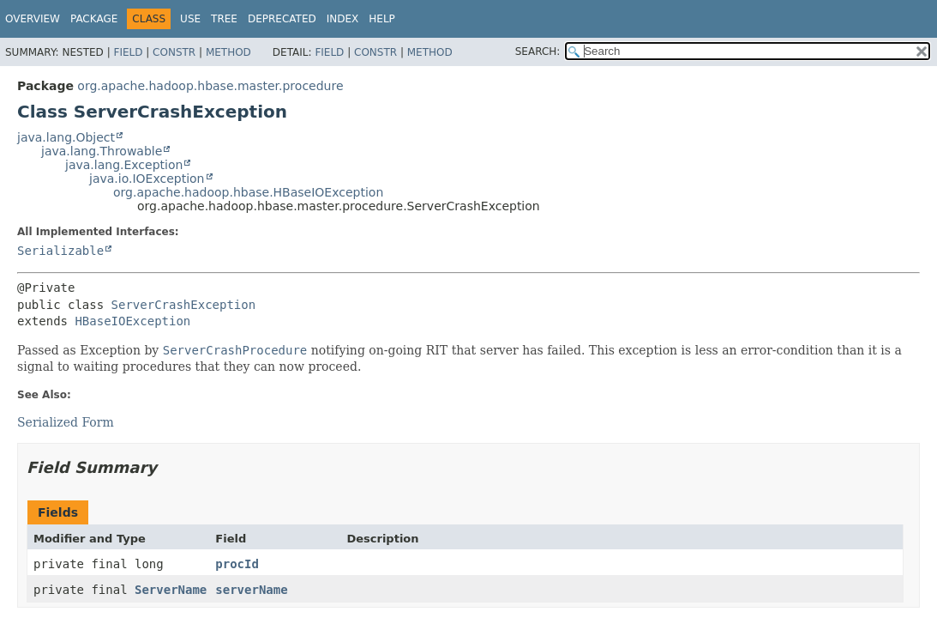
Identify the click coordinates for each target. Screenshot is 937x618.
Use (190, 19)
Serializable (60, 251)
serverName (251, 590)
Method (228, 52)
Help (382, 19)
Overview (32, 19)
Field (127, 52)
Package (93, 19)
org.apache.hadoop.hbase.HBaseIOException (248, 192)
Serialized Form (65, 422)
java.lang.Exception (124, 165)
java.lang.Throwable (101, 151)
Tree (224, 19)
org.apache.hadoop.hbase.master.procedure (210, 86)
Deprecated (282, 19)
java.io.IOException (147, 178)
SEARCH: (538, 51)
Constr (174, 52)
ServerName (171, 590)
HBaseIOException (132, 321)
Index (343, 19)
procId (237, 564)
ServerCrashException (183, 305)
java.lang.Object (66, 137)
